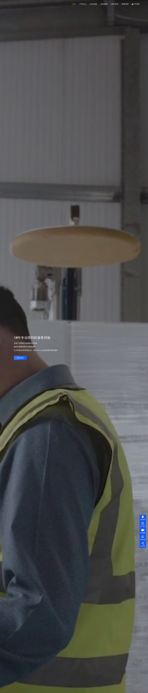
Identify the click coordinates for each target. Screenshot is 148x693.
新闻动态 (125, 4)
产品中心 (82, 4)
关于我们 (136, 4)
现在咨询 (20, 358)
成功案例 (104, 4)
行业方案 (93, 4)
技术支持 (114, 4)
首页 (74, 4)
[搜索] (144, 4)
